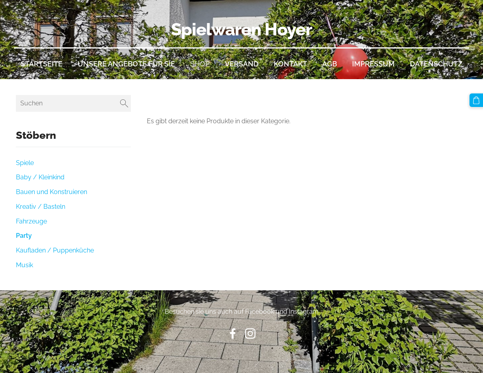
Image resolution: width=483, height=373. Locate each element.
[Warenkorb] (476, 100)
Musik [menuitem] (24, 265)
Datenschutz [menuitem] (436, 64)
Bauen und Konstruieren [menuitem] (51, 192)
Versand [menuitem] (242, 64)
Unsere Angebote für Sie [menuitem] (126, 64)
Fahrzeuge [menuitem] (31, 221)
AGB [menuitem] (329, 64)
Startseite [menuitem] (41, 64)
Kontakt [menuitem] (290, 64)
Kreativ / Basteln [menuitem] (40, 206)
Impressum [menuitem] (373, 64)
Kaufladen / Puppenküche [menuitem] (55, 250)
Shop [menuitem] (200, 64)
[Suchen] (73, 103)
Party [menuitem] (24, 235)
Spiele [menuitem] (25, 163)
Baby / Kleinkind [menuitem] (40, 177)
